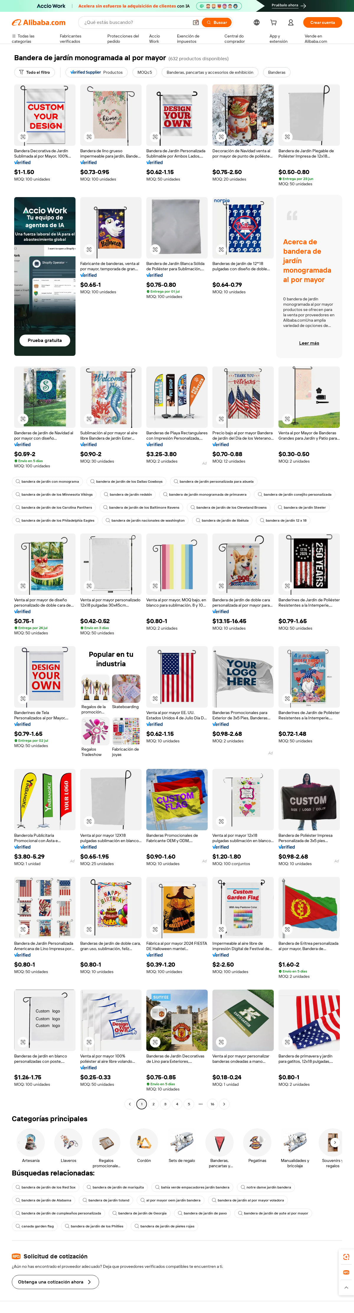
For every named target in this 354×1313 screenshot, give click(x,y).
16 (212, 1104)
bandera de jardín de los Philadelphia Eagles (55, 520)
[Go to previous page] (129, 1104)
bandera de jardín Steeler (302, 507)
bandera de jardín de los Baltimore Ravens (141, 507)
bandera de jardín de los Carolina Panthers (54, 507)
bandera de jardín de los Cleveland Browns (229, 507)
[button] (195, 22)
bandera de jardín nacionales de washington (145, 520)
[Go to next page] (224, 1104)
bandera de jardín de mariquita (115, 1187)
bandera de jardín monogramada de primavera (205, 494)
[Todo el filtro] (34, 72)
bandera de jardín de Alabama (43, 1200)
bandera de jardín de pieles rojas (164, 1226)
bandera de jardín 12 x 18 (283, 520)
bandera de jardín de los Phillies (94, 1226)
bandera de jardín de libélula (222, 520)
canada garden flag (35, 1226)
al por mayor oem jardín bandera (170, 1200)
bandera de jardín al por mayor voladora (248, 1200)
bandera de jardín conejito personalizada (295, 494)
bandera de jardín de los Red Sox (46, 1187)
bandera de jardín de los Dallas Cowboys (126, 481)
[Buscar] (217, 22)
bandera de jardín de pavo (202, 1213)
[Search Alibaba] (136, 22)
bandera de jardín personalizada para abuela (214, 481)
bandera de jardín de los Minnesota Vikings (54, 494)
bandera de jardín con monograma (47, 481)
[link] (346, 1257)
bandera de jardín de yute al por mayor (273, 1213)
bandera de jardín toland (106, 1200)
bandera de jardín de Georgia (139, 1213)
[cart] (274, 23)
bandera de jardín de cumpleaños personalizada (58, 1213)
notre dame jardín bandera (266, 1187)
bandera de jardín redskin (128, 494)
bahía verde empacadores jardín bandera (192, 1187)
